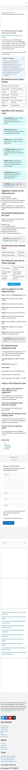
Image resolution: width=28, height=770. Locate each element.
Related (7, 75)
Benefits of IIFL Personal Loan (11, 62)
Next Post (14, 460)
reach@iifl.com (13, 364)
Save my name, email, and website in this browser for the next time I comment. (14, 512)
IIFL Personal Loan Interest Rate (11, 67)
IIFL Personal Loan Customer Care (12, 72)
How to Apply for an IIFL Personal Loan (12, 70)
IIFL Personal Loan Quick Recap (10, 61)
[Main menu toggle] (26, 2)
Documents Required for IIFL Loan (12, 66)
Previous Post (14, 457)
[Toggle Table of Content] (21, 59)
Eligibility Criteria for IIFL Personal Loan (13, 64)
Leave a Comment (7, 35)
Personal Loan (16, 35)
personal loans (6, 41)
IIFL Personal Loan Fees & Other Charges (13, 69)
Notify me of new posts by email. (13, 518)
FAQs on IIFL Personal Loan (10, 74)
